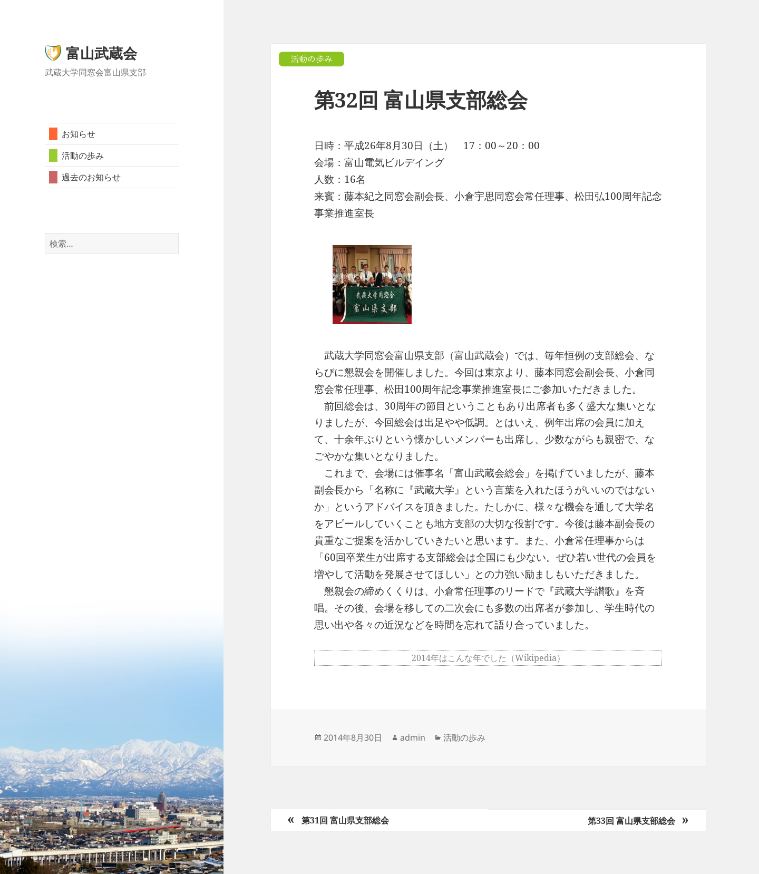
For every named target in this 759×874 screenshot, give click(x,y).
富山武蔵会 (101, 53)
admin (412, 737)
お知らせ (78, 134)
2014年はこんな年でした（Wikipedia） (488, 658)
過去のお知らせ (91, 177)
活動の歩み (83, 155)
